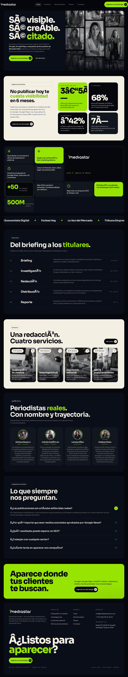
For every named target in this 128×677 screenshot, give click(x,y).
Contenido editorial (58, 621)
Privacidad (107, 668)
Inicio (38, 4)
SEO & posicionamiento (59, 624)
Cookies (116, 668)
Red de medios (59, 4)
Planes (71, 4)
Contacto (80, 4)
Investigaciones (56, 618)
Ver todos (111, 342)
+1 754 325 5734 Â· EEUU (104, 618)
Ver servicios (40, 58)
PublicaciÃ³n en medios (59, 614)
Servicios (47, 4)
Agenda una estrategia (116, 4)
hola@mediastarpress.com (105, 614)
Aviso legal (96, 668)
